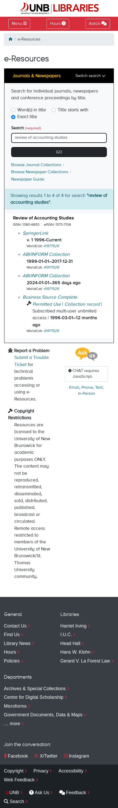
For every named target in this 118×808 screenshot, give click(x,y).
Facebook (16, 756)
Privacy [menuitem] (41, 771)
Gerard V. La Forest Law (85, 661)
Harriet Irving (73, 626)
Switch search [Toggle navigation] (88, 76)
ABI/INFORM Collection (46, 254)
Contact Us (15, 626)
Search (26, 128)
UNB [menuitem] (14, 792)
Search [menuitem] (14, 801)
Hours (10, 652)
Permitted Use (46, 304)
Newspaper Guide (27, 179)
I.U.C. (66, 634)
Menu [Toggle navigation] (17, 24)
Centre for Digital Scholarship (33, 697)
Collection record (82, 304)
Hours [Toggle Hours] (58, 23)
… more (12, 723)
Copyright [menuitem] (13, 771)
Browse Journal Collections (36, 165)
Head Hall (70, 643)
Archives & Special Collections (35, 688)
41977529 (51, 246)
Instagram (76, 756)
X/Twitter (45, 756)
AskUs (98, 23)
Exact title (27, 116)
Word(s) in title (31, 110)
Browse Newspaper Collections (39, 172)
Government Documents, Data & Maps (43, 714)
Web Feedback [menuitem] (19, 779)
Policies (12, 661)
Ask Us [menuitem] (39, 792)
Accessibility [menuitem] (70, 771)
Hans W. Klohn (75, 652)
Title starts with (73, 110)
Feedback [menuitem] (72, 792)
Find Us (12, 634)
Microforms (15, 706)
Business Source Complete (50, 297)
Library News (17, 643)
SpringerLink (35, 233)
